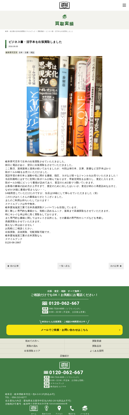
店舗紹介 (64, 356)
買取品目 (96, 346)
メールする (84, 409)
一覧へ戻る (64, 266)
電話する (72, 409)
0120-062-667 (64, 303)
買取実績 (41, 31)
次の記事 (116, 266)
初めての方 (46, 409)
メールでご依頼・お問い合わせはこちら (64, 329)
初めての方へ (32, 341)
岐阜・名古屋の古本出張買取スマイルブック (20, 31)
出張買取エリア (32, 351)
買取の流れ (32, 346)
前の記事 (13, 266)
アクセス (59, 409)
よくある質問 (97, 351)
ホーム (34, 409)
